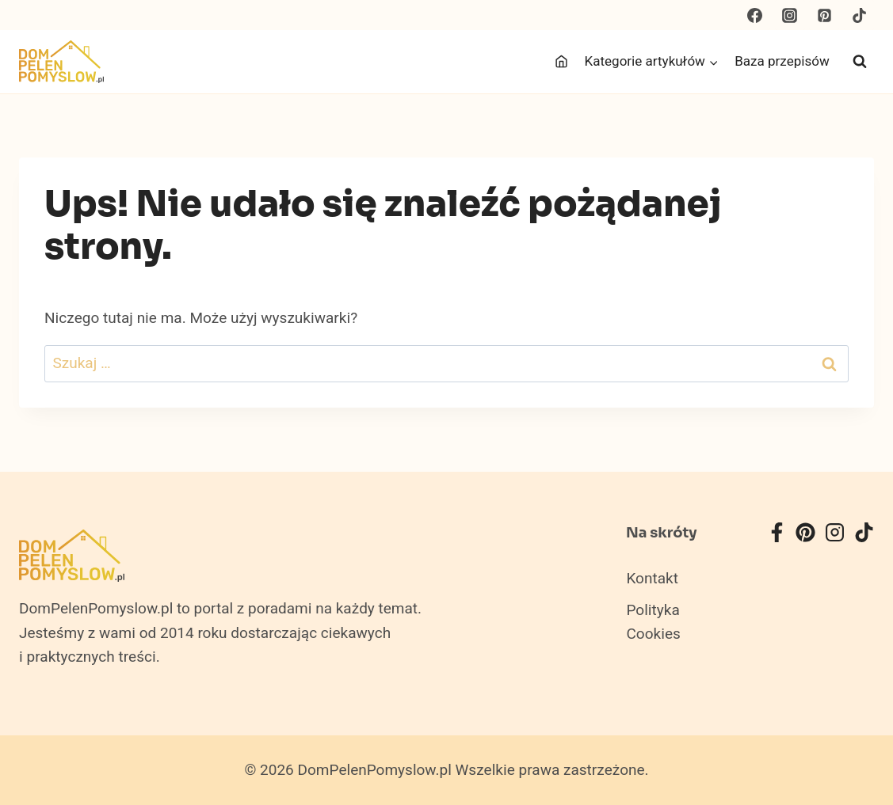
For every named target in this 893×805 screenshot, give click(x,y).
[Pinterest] (824, 15)
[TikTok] (859, 15)
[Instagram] (790, 15)
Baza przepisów (782, 61)
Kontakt (651, 579)
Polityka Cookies (653, 622)
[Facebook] (755, 15)
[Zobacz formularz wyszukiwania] (859, 61)
